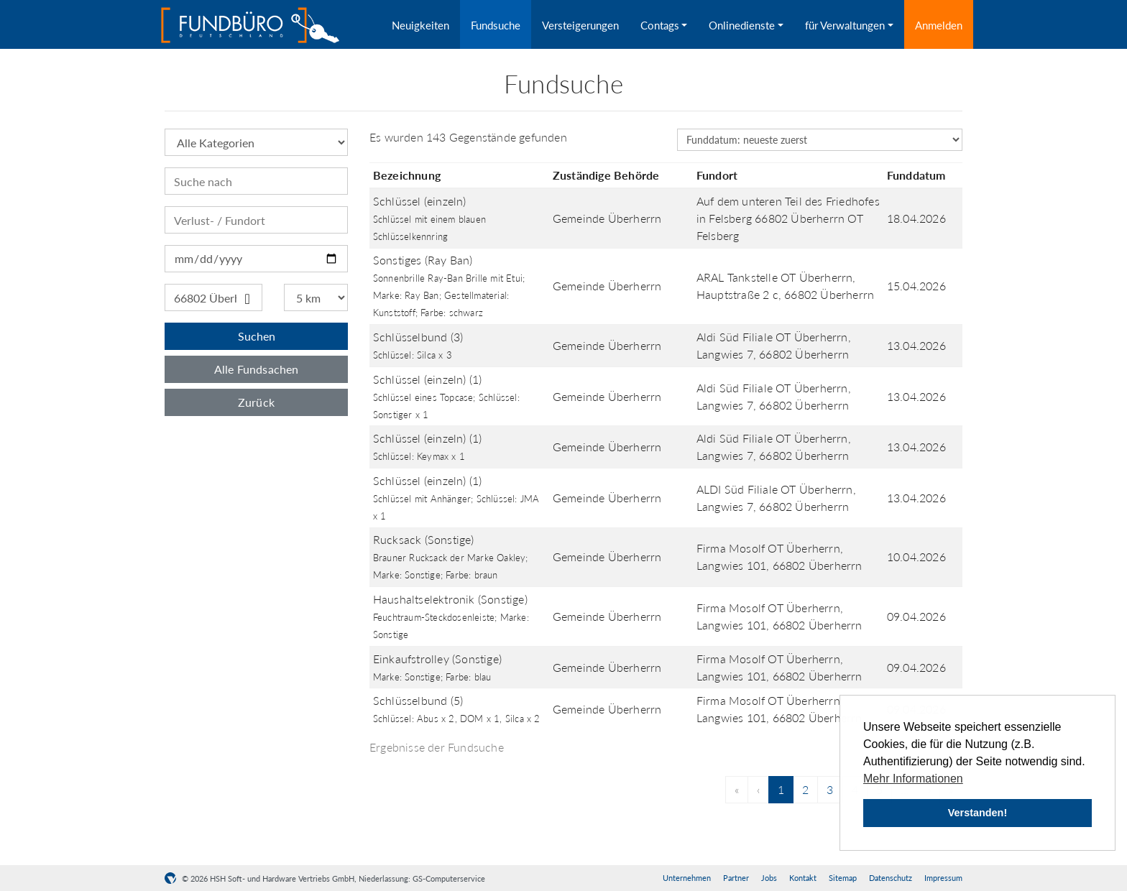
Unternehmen (687, 877)
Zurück (256, 402)
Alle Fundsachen (256, 369)
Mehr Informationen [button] (913, 778)
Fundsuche (495, 25)
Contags (659, 25)
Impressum (943, 877)
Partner (736, 877)
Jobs (769, 877)
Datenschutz (890, 877)
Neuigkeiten (420, 25)
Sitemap (843, 877)
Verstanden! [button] (977, 812)
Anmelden (938, 25)
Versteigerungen (580, 25)
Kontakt (802, 877)
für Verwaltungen (845, 25)
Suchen (256, 336)
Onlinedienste (742, 25)
